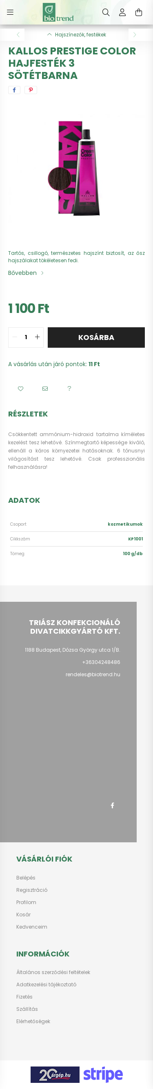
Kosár (23, 915)
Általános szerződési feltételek (53, 972)
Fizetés (24, 997)
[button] (20, 389)
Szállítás (27, 1009)
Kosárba (96, 337)
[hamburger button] (10, 12)
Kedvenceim (31, 927)
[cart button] (139, 12)
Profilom (26, 902)
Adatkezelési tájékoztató (46, 985)
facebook (112, 805)
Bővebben (22, 273)
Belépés (25, 878)
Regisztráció (31, 890)
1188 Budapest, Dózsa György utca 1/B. (72, 649)
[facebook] (14, 90)
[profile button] (122, 12)
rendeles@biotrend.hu (93, 674)
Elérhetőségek (33, 1021)
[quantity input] (26, 337)
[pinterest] (30, 90)
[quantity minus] (15, 337)
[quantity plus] (37, 337)
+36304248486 (101, 662)
